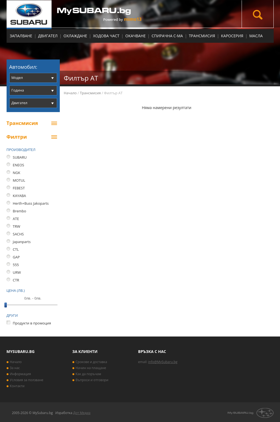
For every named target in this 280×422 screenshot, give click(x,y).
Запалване (21, 35)
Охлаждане (75, 35)
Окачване (135, 35)
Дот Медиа (81, 412)
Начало (70, 92)
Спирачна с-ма (167, 35)
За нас (15, 368)
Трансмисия (202, 35)
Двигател (48, 35)
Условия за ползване (26, 380)
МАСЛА (256, 35)
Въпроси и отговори (92, 380)
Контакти (17, 386)
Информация (20, 374)
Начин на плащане (91, 368)
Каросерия (232, 35)
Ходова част (106, 35)
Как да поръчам (88, 374)
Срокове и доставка (91, 362)
